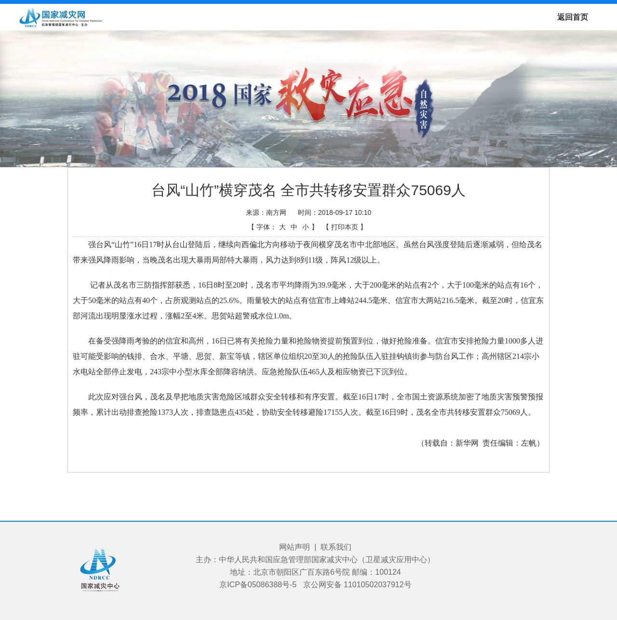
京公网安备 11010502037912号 (357, 584)
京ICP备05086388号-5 (257, 584)
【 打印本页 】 (344, 227)
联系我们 (336, 547)
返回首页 (572, 17)
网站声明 (294, 547)
